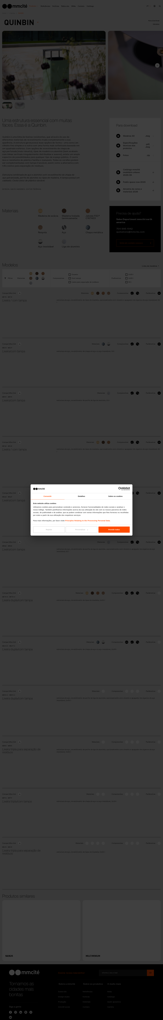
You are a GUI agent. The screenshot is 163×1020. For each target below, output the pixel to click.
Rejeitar (49, 530)
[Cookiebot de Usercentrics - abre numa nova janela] (120, 488)
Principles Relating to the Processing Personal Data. (87, 521)
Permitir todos (114, 530)
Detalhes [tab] (81, 496)
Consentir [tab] (48, 496)
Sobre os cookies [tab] (115, 496)
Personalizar (81, 530)
